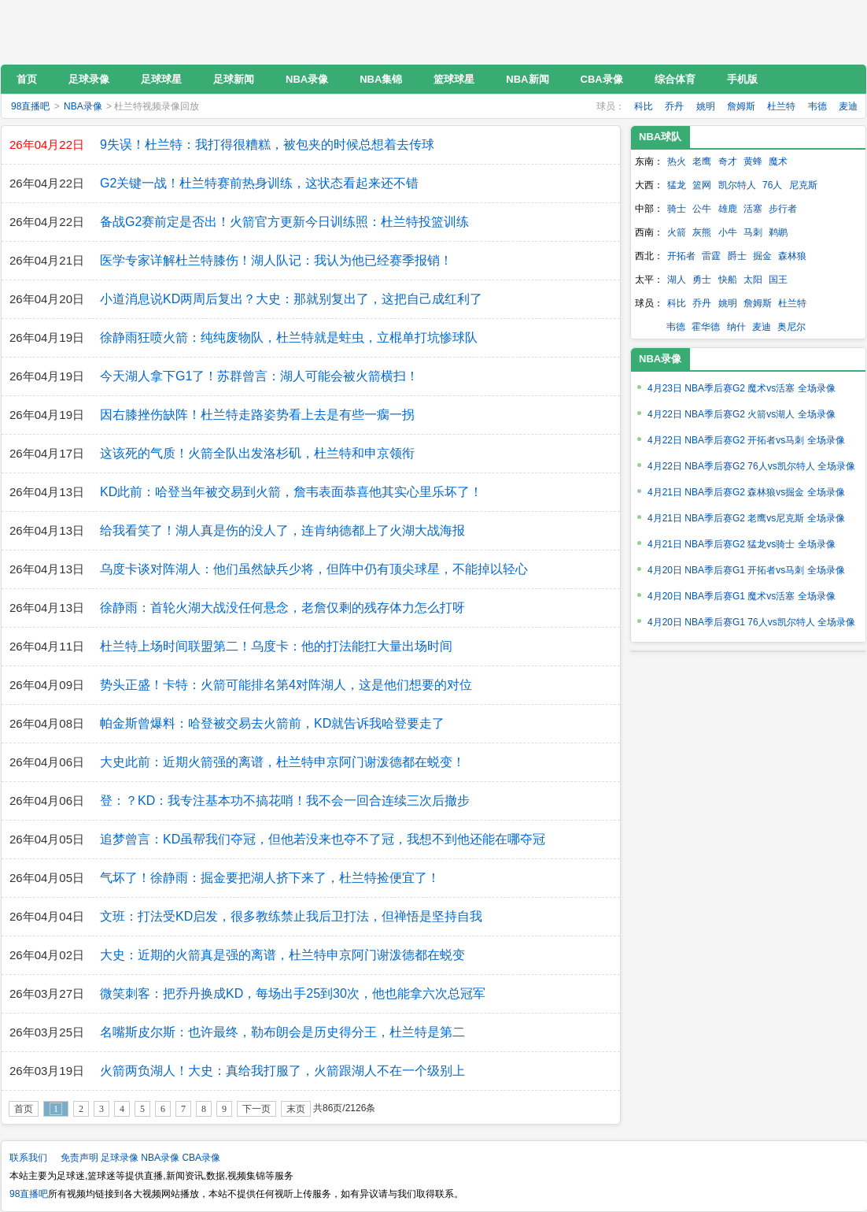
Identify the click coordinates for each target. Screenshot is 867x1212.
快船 (727, 279)
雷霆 (711, 255)
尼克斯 (803, 185)
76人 (772, 185)
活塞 (752, 208)
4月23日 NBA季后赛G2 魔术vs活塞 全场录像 (741, 388)
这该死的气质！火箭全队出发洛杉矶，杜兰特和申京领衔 (257, 453)
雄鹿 (727, 208)
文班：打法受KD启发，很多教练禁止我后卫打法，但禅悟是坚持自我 (291, 916)
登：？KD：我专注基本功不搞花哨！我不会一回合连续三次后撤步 (285, 800)
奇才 (727, 161)
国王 (778, 279)
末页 (295, 1108)
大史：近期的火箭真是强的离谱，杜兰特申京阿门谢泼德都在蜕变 (282, 955)
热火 (676, 161)
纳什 (736, 326)
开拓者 (681, 255)
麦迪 (848, 106)
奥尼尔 (791, 326)
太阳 (752, 279)
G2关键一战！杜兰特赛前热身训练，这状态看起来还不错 (259, 183)
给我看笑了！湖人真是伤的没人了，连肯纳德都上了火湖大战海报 (282, 530)
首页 (23, 1108)
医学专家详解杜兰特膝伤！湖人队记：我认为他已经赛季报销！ (276, 260)
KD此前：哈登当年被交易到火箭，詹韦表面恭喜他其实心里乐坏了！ (291, 492)
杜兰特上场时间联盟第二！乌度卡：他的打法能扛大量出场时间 (276, 646)
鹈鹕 (778, 232)
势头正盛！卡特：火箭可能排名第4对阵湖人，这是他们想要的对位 (286, 684)
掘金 (762, 255)
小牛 (727, 232)
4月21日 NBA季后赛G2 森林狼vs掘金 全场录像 (746, 492)
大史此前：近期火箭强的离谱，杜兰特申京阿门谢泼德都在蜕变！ (282, 762)
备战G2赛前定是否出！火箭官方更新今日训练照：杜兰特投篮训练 (284, 221)
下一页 (256, 1108)
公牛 (701, 208)
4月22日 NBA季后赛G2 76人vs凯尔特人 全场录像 (751, 466)
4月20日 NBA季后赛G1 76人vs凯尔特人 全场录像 (751, 622)
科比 (643, 106)
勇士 (701, 279)
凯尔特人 (737, 185)
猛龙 (676, 185)
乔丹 (674, 106)
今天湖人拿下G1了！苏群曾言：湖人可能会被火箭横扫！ (259, 376)
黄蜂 (752, 161)
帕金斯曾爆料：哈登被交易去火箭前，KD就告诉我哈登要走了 (272, 723)
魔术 (778, 161)
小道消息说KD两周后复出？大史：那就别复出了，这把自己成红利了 (291, 299)
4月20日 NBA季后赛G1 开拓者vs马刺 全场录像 (746, 570)
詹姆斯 (741, 106)
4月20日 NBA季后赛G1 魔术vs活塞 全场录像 (741, 596)
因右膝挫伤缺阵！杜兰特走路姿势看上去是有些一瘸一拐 (257, 414)
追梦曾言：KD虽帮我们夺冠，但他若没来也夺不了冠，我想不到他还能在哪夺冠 (322, 839)
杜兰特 (781, 106)
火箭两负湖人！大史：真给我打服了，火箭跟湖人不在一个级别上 (282, 1070)
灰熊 (701, 232)
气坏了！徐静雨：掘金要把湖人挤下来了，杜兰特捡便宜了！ (270, 877)
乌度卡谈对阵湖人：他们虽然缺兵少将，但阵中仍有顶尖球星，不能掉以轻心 (314, 569)
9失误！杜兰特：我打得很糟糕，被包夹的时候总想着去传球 (267, 144)
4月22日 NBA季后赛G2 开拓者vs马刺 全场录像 (746, 440)
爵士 (737, 255)
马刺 (752, 232)
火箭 (676, 232)
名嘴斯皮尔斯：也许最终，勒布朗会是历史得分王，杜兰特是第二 (282, 1032)
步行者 (783, 208)
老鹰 (701, 161)
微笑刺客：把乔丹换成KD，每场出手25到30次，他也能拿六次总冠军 (292, 993)
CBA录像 (201, 1157)
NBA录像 (83, 106)
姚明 (705, 106)
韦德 (817, 106)
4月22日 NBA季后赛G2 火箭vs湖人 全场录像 (741, 414)
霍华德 (706, 326)
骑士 (676, 208)
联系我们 (28, 1157)
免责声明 (79, 1157)
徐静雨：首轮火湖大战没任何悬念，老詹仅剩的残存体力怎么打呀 (282, 607)
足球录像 (119, 1157)
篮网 (701, 185)
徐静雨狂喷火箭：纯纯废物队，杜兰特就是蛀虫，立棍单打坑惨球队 (289, 337)
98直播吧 (105, 32)
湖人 (676, 279)
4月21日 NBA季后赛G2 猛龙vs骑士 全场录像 (741, 544)
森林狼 (792, 255)
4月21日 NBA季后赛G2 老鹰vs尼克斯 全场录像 (746, 518)
